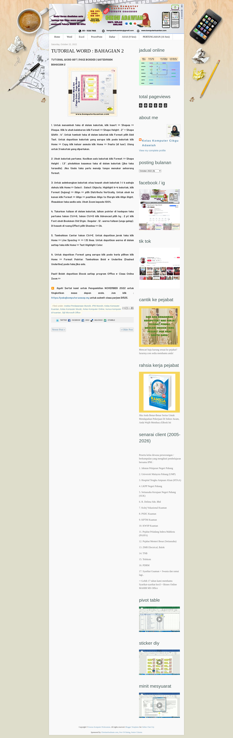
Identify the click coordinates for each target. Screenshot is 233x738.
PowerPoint (96, 37)
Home (57, 37)
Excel (81, 37)
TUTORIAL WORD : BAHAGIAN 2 (87, 50)
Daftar (112, 37)
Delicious (96, 320)
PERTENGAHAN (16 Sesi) (156, 37)
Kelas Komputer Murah (71, 309)
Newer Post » (58, 329)
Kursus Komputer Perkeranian (99, 727)
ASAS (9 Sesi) (129, 37)
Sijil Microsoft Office (71, 312)
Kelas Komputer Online (93, 309)
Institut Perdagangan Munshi (77, 306)
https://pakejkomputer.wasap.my (70, 297)
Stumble (109, 320)
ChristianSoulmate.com (109, 732)
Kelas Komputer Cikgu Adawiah (160, 143)
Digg (85, 320)
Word (69, 37)
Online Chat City (148, 727)
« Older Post (127, 329)
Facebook (73, 320)
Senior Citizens (136, 732)
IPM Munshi (97, 306)
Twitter (61, 320)
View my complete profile (152, 150)
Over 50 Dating (124, 732)
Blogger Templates (132, 727)
